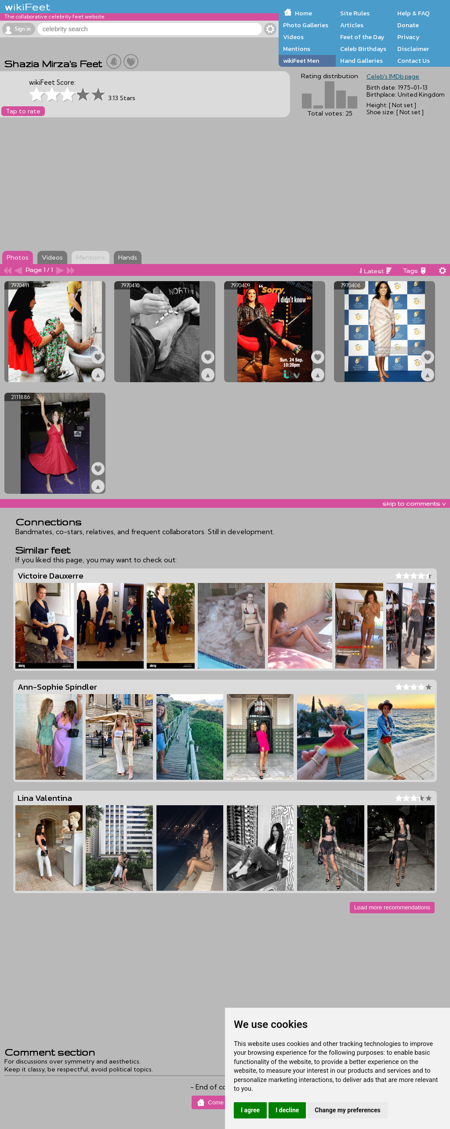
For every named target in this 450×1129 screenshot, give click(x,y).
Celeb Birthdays (363, 49)
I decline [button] (287, 1110)
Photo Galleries (305, 25)
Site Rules (355, 13)
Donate (408, 25)
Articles (351, 25)
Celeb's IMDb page (393, 76)
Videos (293, 37)
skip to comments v (414, 503)
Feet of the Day (362, 37)
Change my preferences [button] (347, 1110)
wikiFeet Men (301, 60)
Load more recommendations (392, 907)
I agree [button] (250, 1110)
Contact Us (413, 60)
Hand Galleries (361, 60)
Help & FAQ (413, 13)
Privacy (408, 37)
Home (303, 13)
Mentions (296, 49)
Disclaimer (413, 49)
